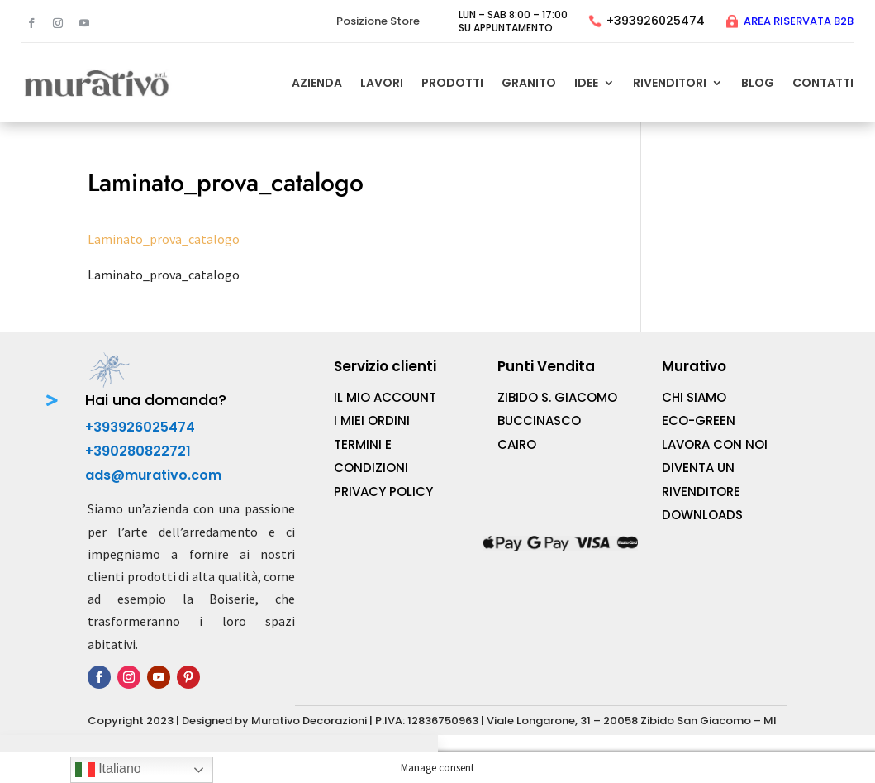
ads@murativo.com (153, 475)
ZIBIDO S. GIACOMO (557, 397)
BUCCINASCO (539, 420)
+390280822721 (138, 451)
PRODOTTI (452, 82)
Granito (529, 82)
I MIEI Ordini (372, 420)
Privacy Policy (383, 491)
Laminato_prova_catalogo (164, 239)
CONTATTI (823, 82)
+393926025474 (655, 20)
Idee (586, 82)
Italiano (108, 770)
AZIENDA (317, 82)
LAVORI (381, 82)
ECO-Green (698, 420)
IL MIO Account (385, 397)
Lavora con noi (715, 444)
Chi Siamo (694, 397)
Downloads (702, 514)
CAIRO (516, 444)
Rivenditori (669, 82)
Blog (757, 82)
